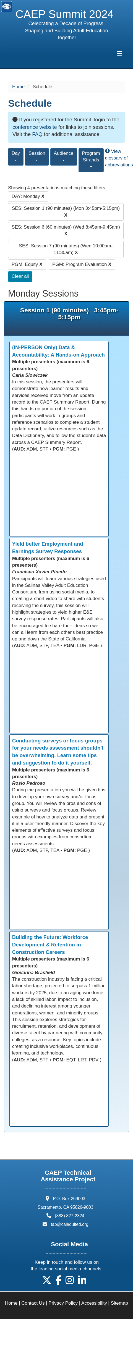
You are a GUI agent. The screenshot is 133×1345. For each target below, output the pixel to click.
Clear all (20, 276)
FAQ (37, 134)
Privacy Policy (63, 1303)
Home (18, 86)
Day (16, 156)
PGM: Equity (27, 264)
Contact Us (33, 1303)
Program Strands (91, 159)
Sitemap (119, 1303)
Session (36, 156)
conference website (34, 127)
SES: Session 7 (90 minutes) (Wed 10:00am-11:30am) (66, 249)
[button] (46, 1282)
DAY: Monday (28, 196)
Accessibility (94, 1303)
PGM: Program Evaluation (81, 264)
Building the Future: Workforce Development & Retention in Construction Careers (50, 944)
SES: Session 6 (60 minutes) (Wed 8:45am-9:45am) (66, 230)
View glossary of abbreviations (119, 158)
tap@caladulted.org (69, 1224)
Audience (64, 156)
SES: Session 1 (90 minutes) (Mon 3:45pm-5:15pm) (66, 212)
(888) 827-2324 (69, 1215)
